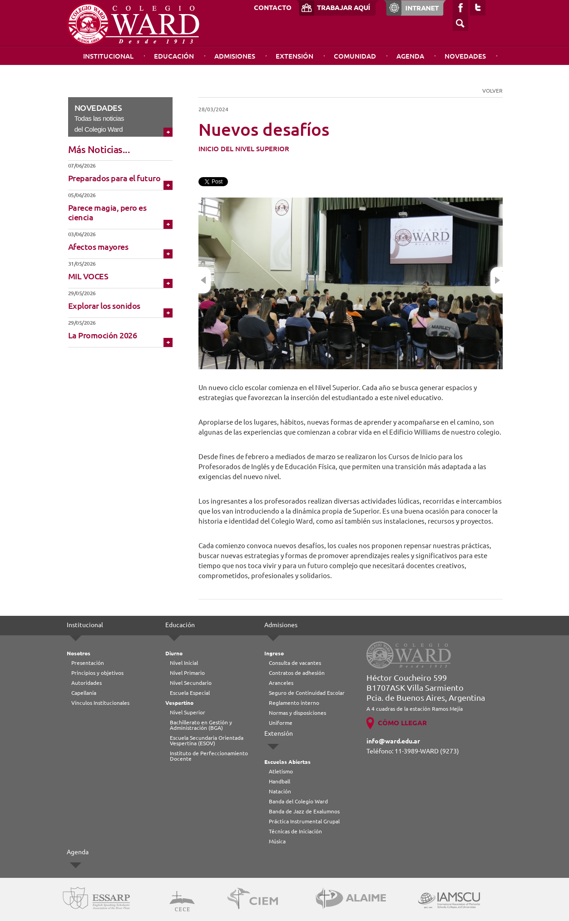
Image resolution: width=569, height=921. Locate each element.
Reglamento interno (294, 703)
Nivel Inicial (184, 663)
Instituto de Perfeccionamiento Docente (209, 756)
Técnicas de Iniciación (295, 831)
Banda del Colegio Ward (298, 801)
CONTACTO (273, 7)
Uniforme (280, 723)
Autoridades (86, 683)
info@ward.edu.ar (393, 741)
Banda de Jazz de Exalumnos (304, 811)
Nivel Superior (187, 712)
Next (496, 280)
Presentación (87, 663)
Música (277, 841)
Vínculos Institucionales (100, 703)
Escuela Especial (190, 693)
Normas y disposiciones (297, 713)
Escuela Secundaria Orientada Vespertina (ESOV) (206, 740)
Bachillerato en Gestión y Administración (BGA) (201, 725)
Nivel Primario (187, 673)
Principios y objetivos (97, 673)
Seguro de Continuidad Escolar (307, 693)
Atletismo (281, 771)
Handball (279, 781)
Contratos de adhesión (297, 673)
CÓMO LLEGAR (402, 723)
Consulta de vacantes (295, 663)
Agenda (410, 56)
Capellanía (83, 693)
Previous (204, 280)
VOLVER (492, 91)
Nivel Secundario (191, 683)
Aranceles (281, 683)
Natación (280, 791)
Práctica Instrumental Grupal (304, 821)
